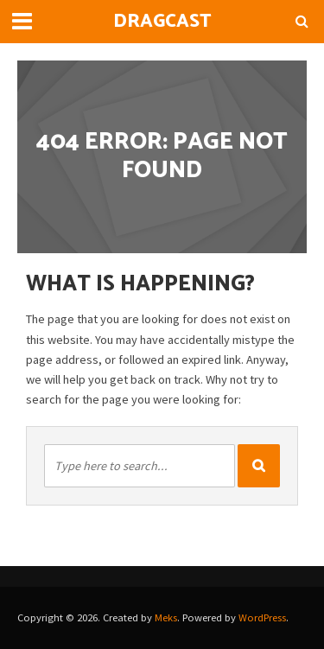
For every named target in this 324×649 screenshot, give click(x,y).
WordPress (262, 617)
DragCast (162, 21)
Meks (166, 617)
